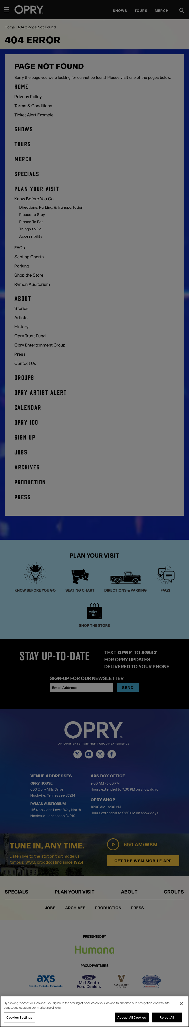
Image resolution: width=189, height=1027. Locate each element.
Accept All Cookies (131, 1017)
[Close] (181, 1003)
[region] (94, 1011)
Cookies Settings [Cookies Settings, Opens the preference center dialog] (19, 1017)
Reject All (167, 1017)
